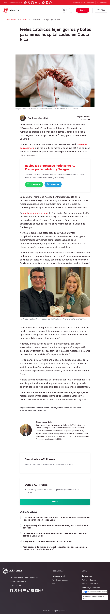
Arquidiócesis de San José (69, 408)
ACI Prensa (102, 2)
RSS (53, 584)
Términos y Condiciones (91, 588)
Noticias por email (58, 576)
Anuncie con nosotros (60, 580)
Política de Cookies (89, 580)
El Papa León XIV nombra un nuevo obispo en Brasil (47, 543)
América (24, 19)
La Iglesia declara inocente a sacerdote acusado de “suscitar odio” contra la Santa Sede (55, 537)
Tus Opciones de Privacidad (95, 592)
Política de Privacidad (90, 584)
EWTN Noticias (88, 3)
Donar (82, 10)
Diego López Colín (40, 118)
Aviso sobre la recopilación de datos (93, 598)
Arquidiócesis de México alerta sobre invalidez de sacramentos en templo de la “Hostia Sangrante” (55, 550)
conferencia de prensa (35, 213)
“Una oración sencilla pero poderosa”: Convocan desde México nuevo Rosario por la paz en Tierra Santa (56, 521)
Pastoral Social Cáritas (46, 408)
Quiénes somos (88, 576)
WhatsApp (38, 184)
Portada (11, 19)
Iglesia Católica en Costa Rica (33, 411)
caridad (31, 408)
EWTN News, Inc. (32, 577)
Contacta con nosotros (18, 581)
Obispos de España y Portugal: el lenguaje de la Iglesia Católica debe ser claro (55, 529)
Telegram (64, 184)
